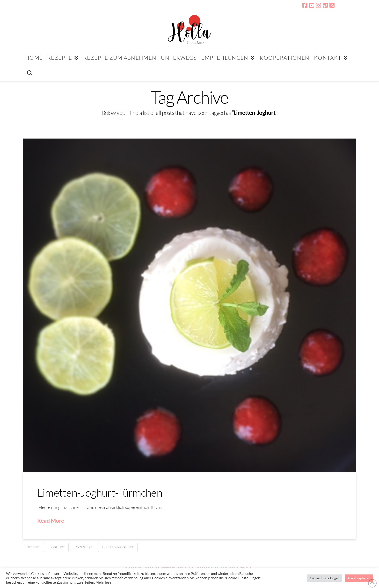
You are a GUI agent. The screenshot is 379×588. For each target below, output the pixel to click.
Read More (50, 520)
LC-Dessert (83, 547)
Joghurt (57, 547)
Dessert (33, 547)
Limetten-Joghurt (118, 547)
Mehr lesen (104, 582)
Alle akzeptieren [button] (359, 578)
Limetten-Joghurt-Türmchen (99, 492)
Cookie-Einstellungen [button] (324, 578)
